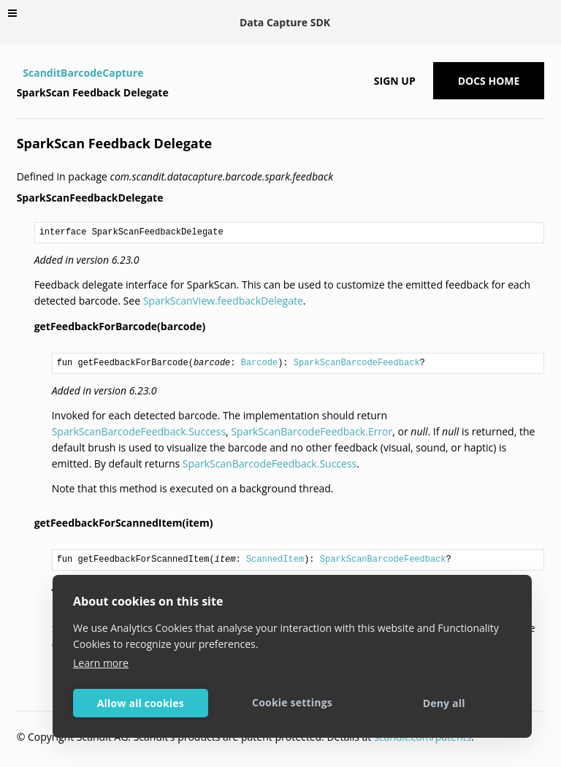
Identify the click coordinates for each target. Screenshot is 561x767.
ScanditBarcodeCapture (83, 73)
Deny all (444, 703)
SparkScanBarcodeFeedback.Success (139, 431)
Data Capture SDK (285, 22)
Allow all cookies (140, 703)
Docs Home (489, 81)
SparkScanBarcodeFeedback (357, 363)
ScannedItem (275, 559)
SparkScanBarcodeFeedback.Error (311, 431)
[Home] (18, 73)
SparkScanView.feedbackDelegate (223, 301)
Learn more (101, 663)
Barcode (259, 363)
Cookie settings (292, 702)
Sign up (395, 81)
